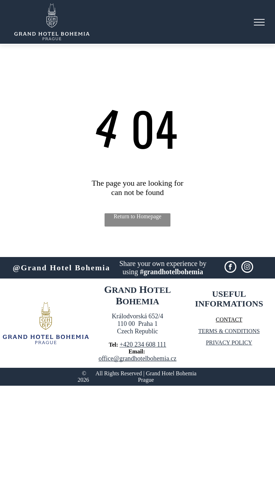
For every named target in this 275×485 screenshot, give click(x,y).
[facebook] (230, 268)
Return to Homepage (137, 216)
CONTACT (229, 320)
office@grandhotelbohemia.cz (137, 358)
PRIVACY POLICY (229, 342)
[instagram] (247, 268)
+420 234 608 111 (143, 344)
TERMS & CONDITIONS (229, 331)
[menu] (259, 22)
